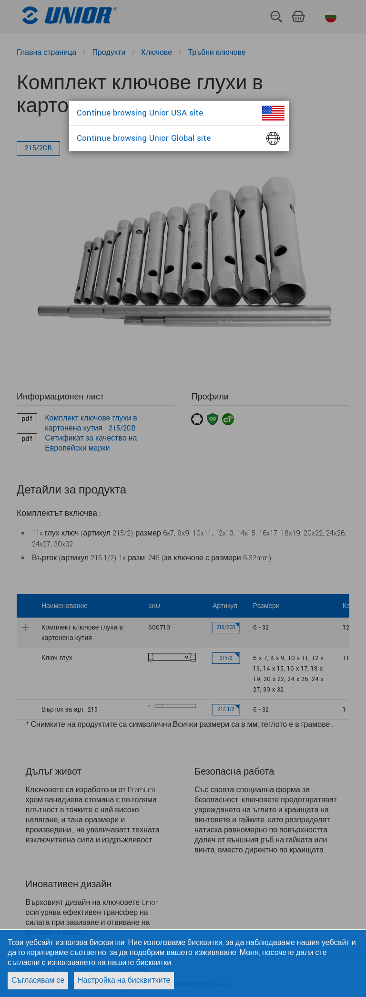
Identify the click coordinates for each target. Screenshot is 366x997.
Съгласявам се (37, 981)
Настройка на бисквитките (124, 981)
